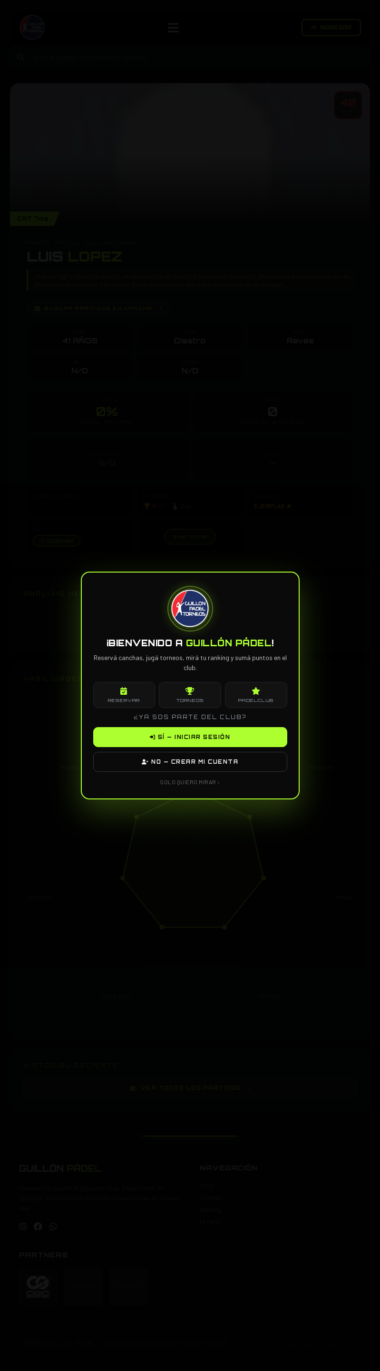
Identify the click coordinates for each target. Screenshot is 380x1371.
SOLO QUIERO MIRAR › (190, 781)
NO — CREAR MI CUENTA (190, 761)
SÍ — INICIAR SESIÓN (190, 737)
